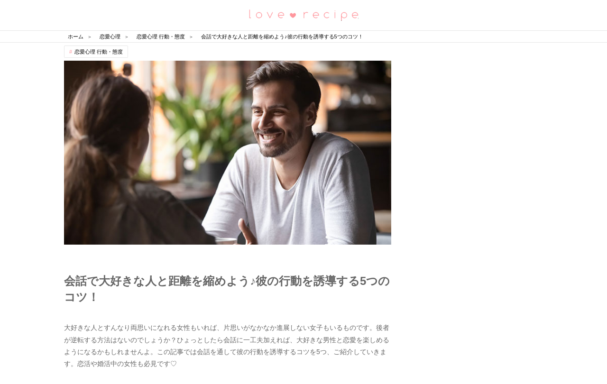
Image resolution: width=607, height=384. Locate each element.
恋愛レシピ (303, 14)
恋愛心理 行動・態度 (98, 52)
